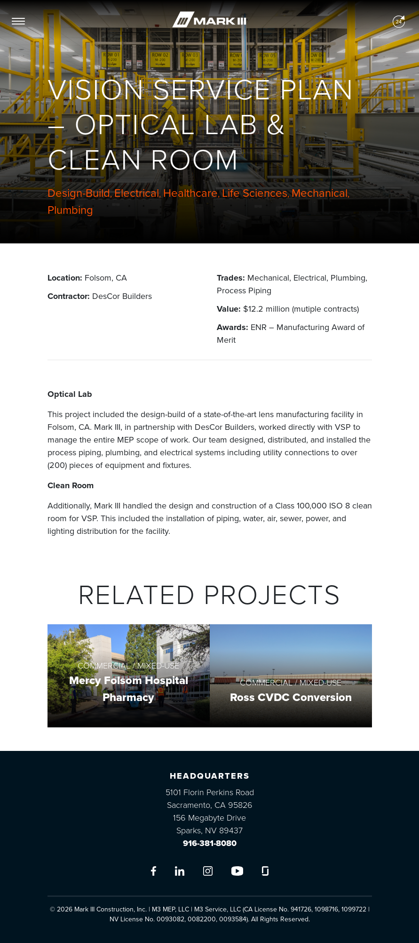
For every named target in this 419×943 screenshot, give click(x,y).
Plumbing (70, 210)
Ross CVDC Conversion (291, 697)
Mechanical (320, 193)
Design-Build (78, 193)
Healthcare (190, 193)
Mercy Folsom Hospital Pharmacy (128, 689)
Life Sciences (254, 193)
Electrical (136, 193)
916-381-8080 (210, 843)
